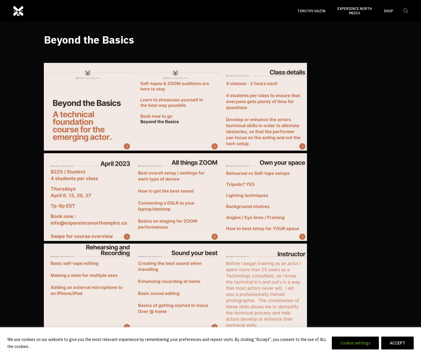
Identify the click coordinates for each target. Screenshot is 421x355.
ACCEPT (397, 343)
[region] (210, 341)
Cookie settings (355, 343)
